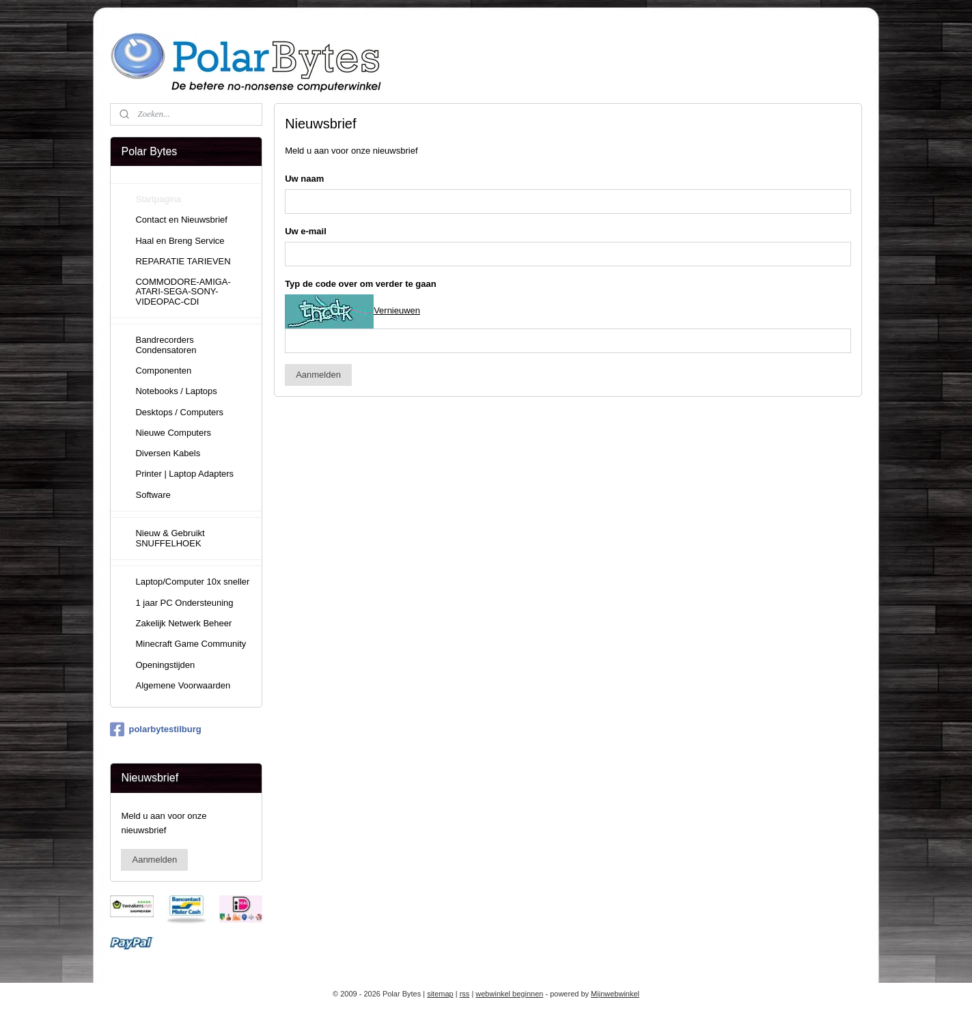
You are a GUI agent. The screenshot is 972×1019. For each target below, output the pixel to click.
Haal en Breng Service (179, 241)
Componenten (163, 370)
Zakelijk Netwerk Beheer (183, 623)
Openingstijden (165, 665)
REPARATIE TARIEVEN (182, 261)
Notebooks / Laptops (176, 391)
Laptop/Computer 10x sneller (192, 581)
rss (465, 994)
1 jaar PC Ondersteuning (184, 603)
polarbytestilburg (155, 729)
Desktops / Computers (179, 412)
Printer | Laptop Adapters (184, 474)
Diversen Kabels (167, 453)
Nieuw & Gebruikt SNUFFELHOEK (169, 538)
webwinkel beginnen (509, 994)
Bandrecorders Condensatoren (165, 344)
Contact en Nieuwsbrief (181, 219)
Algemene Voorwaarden (182, 685)
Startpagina (158, 199)
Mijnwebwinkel (615, 994)
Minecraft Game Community (190, 644)
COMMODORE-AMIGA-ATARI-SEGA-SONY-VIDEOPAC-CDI (182, 292)
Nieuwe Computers (173, 433)
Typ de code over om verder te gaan (360, 284)
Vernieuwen (397, 310)
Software (152, 495)
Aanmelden (318, 374)
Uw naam (304, 178)
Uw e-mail (306, 231)
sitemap (440, 994)
